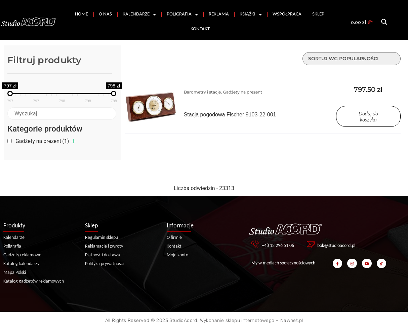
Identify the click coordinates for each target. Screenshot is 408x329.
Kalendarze (139, 15)
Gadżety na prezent (42, 141)
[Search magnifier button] (384, 22)
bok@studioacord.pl (336, 245)
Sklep (318, 14)
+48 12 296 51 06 (278, 245)
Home (81, 14)
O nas (105, 14)
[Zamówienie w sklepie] (351, 58)
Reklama (219, 14)
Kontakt (200, 29)
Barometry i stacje (202, 92)
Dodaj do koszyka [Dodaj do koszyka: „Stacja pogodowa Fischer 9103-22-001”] (368, 116)
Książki (251, 15)
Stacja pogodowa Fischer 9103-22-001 (230, 114)
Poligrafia (182, 15)
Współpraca (287, 14)
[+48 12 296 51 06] (255, 244)
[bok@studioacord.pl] (311, 244)
